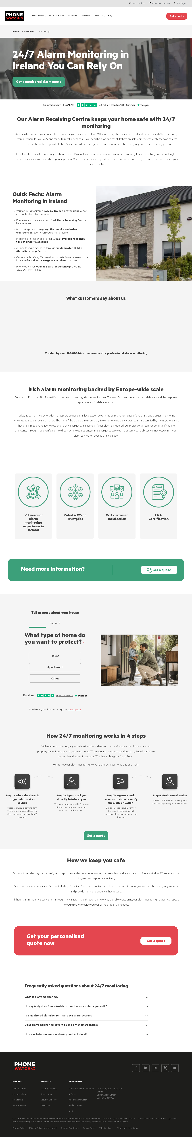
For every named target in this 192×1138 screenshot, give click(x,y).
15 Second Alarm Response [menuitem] (81, 1089)
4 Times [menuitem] (72, 1095)
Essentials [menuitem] (45, 1106)
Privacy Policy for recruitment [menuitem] (43, 1129)
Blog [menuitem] (110, 16)
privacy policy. (74, 710)
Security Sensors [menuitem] (49, 1100)
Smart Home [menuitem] (46, 1095)
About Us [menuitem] (99, 16)
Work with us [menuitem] (139, 3)
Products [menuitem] (72, 16)
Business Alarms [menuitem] (56, 16)
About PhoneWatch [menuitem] (78, 1100)
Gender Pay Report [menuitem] (70, 1129)
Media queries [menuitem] (75, 1106)
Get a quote (157, 570)
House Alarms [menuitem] (37, 16)
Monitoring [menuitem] (18, 1100)
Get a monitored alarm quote (38, 82)
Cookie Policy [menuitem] (89, 1129)
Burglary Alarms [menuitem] (20, 1095)
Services (29, 31)
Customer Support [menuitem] (161, 3)
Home (16, 31)
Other (55, 682)
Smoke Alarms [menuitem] (19, 1106)
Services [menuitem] (86, 16)
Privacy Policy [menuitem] (19, 1129)
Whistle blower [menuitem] (106, 1129)
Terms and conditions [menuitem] (127, 1129)
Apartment (55, 669)
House (55, 657)
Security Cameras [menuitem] (49, 1089)
